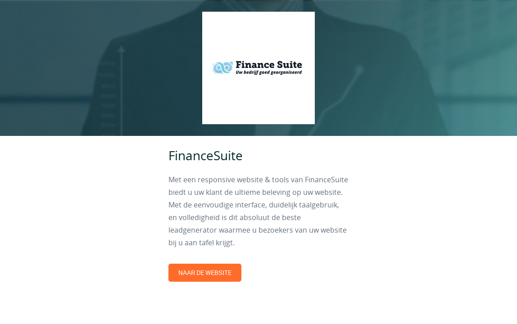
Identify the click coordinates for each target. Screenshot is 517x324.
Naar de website (204, 272)
